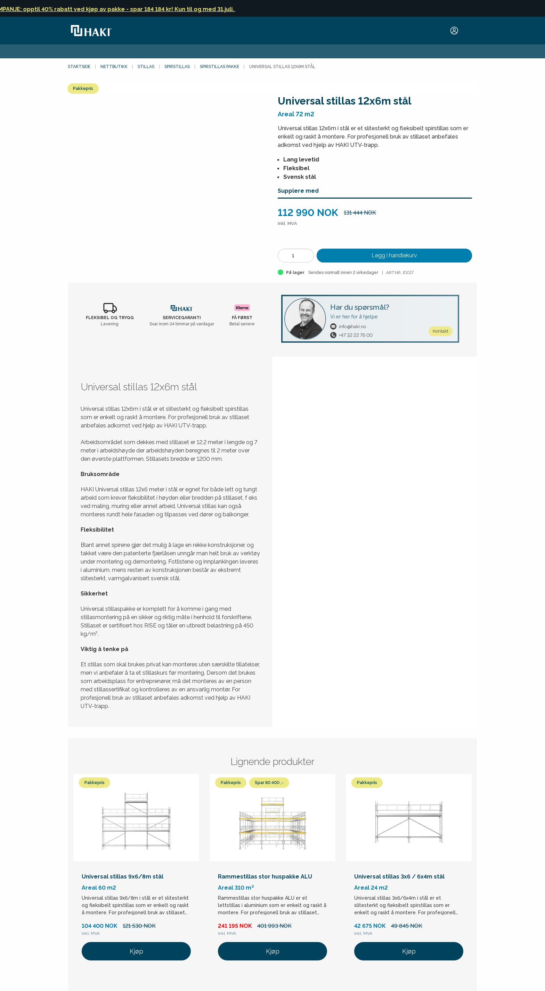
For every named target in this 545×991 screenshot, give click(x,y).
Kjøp (136, 951)
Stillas (146, 66)
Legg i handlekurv (394, 255)
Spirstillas (177, 66)
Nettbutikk (114, 66)
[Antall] (296, 256)
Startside (79, 66)
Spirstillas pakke (219, 66)
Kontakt (440, 331)
